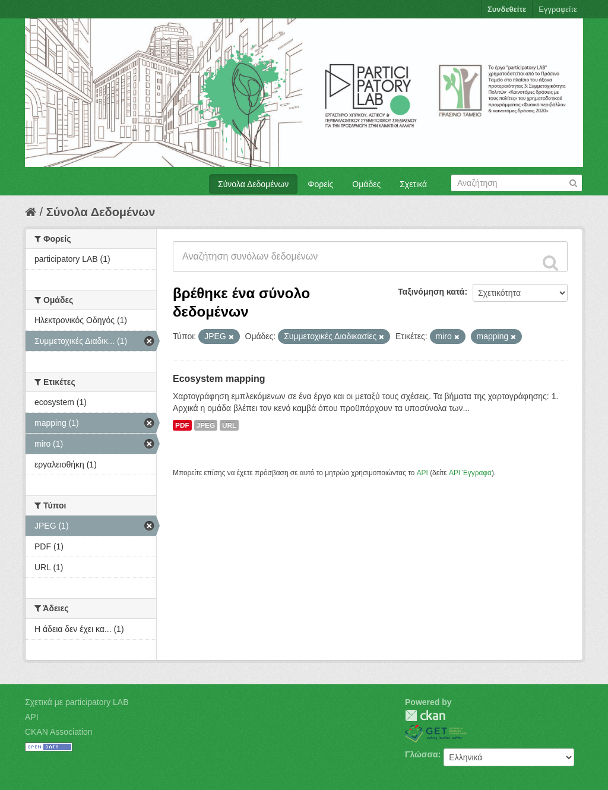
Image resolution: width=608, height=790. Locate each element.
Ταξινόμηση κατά (431, 291)
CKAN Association (59, 732)
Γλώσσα (421, 754)
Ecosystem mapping (219, 379)
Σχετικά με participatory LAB (77, 702)
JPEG (206, 425)
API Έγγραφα (470, 473)
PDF (182, 425)
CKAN (425, 715)
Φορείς (320, 184)
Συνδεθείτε (506, 9)
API (422, 473)
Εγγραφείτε (558, 9)
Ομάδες (366, 184)
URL (229, 425)
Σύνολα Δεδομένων (253, 184)
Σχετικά (413, 184)
